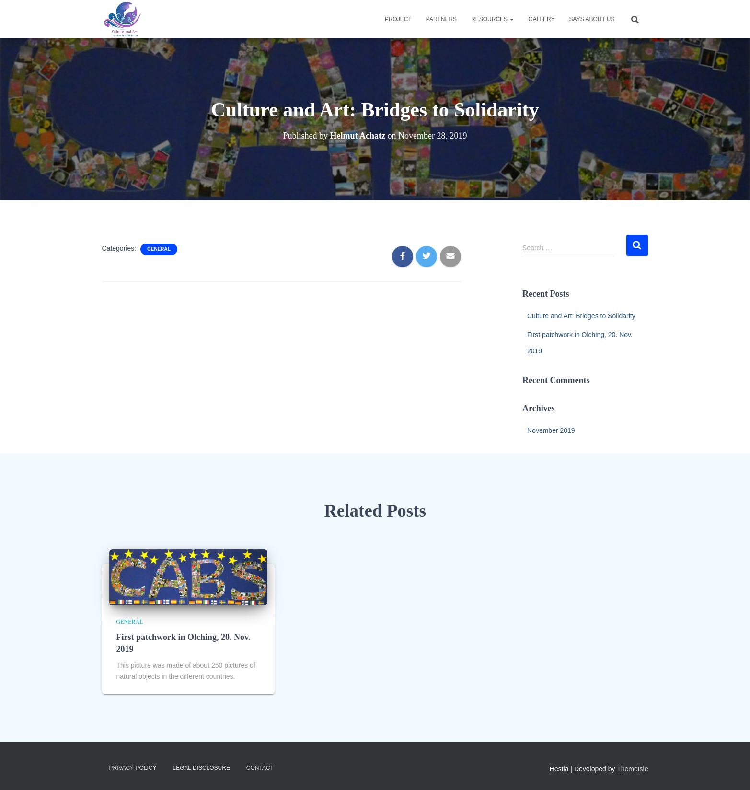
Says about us (592, 19)
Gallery (541, 19)
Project (398, 19)
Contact (260, 768)
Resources (492, 19)
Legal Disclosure (201, 768)
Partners (441, 19)
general (159, 249)
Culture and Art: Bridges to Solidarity (581, 316)
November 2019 (551, 430)
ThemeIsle (632, 769)
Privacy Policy (133, 768)
